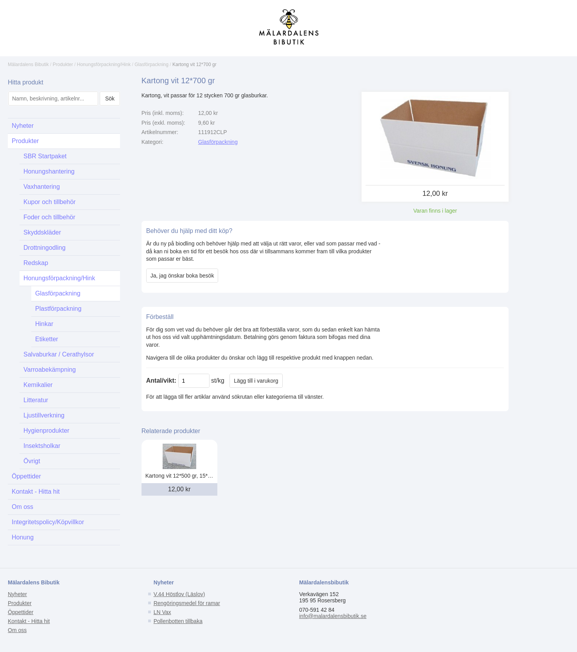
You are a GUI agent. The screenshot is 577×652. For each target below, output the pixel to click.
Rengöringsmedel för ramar (187, 603)
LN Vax (162, 612)
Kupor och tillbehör (49, 202)
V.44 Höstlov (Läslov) (179, 594)
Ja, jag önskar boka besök (182, 275)
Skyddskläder (42, 232)
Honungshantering (49, 171)
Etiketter (46, 339)
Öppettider (26, 476)
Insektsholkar (41, 445)
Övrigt (31, 461)
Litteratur (35, 400)
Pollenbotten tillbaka (178, 621)
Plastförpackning (58, 308)
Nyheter (23, 125)
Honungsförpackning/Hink (104, 64)
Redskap (35, 263)
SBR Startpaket (44, 156)
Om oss (22, 506)
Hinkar (44, 324)
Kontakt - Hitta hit (36, 491)
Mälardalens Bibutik (28, 64)
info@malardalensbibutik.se (332, 616)
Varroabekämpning (49, 369)
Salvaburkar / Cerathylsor (58, 354)
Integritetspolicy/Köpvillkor (48, 522)
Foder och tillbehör (49, 217)
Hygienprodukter (46, 430)
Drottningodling (44, 247)
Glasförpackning (151, 64)
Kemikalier (38, 385)
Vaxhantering (41, 186)
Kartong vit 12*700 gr (194, 64)
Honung (23, 537)
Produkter (63, 64)
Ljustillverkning (44, 415)
